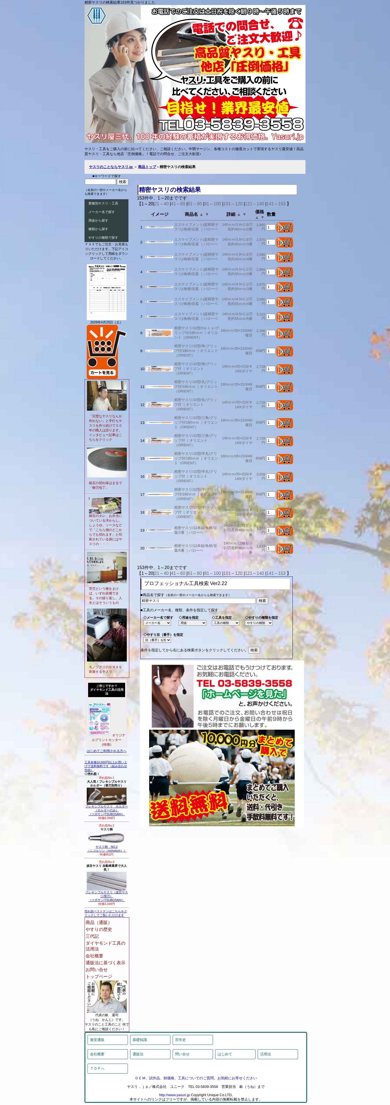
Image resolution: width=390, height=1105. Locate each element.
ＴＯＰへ (97, 1068)
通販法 (138, 1054)
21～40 (161, 203)
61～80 (195, 203)
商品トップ (147, 167)
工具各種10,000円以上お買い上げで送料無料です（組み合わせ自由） (106, 766)
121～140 (254, 203)
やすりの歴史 (99, 929)
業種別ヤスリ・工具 (103, 203)
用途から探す (98, 220)
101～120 (233, 203)
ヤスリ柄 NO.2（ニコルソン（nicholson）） (107, 847)
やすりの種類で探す (103, 238)
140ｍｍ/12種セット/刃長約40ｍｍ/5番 (237, 548)
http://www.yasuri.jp (174, 1095)
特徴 (106, 745)
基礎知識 (140, 1040)
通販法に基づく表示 (105, 962)
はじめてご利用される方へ (107, 751)
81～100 (212, 203)
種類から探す (98, 229)
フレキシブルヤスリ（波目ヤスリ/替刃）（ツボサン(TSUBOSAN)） (106, 895)
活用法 (265, 1054)
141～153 (276, 203)
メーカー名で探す (101, 212)
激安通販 (97, 1040)
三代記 (92, 936)
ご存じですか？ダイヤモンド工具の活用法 (106, 689)
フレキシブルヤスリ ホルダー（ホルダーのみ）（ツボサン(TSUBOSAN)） (106, 809)
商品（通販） (99, 922)
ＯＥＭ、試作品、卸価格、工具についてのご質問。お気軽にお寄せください (196, 1078)
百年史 (180, 1040)
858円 (260, 351)
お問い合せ (97, 969)
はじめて (225, 1054)
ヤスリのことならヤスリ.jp (111, 167)
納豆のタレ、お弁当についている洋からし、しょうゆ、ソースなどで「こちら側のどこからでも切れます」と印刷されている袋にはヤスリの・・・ (105, 530)
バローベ (211, 229)
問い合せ (182, 1054)
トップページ (99, 976)
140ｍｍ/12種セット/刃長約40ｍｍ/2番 (237, 530)
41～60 (178, 203)
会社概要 (94, 955)
